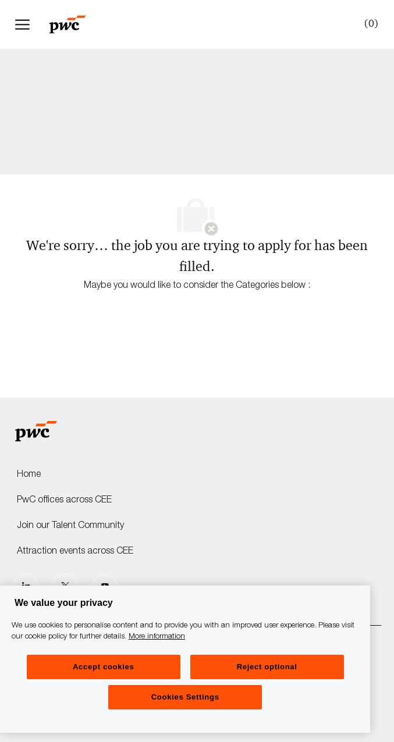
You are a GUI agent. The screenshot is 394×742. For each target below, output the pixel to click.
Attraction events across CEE (75, 551)
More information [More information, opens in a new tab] (157, 637)
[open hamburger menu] (22, 24)
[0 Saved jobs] (369, 24)
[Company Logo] (73, 24)
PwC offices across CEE (64, 500)
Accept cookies (103, 666)
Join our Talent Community (70, 526)
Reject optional (267, 666)
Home (29, 475)
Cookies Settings (185, 697)
